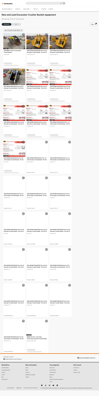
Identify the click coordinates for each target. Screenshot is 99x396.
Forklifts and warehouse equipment (56, 385)
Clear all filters (62, 29)
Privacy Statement (10, 393)
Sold (18, 27)
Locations (51, 9)
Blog (2, 382)
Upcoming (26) (7, 27)
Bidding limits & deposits (30, 380)
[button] (13, 33)
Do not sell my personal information (31, 393)
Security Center (5, 385)
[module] (74, 24)
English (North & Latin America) (13, 364)
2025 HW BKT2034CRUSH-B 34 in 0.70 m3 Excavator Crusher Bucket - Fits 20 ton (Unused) (38, 165)
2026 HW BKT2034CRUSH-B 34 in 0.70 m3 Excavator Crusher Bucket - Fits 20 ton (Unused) (38, 201)
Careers (3, 380)
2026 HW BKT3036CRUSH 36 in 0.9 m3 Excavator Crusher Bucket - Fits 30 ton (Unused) (84, 308)
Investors (3, 378)
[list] (78, 24)
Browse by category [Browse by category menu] (8, 9)
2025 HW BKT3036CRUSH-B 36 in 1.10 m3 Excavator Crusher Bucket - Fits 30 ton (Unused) (84, 129)
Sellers (27, 375)
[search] (22, 93)
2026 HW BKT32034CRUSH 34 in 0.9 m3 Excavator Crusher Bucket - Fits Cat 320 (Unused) (38, 237)
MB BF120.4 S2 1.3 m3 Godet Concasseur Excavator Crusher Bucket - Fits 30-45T (61, 344)
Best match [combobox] (85, 24)
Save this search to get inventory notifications (62, 33)
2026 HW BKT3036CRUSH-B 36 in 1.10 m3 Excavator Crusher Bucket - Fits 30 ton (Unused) (61, 165)
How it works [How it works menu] (27, 9)
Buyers (27, 373)
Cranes (51, 387)
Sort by (84, 22)
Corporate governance (6, 375)
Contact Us (92, 363)
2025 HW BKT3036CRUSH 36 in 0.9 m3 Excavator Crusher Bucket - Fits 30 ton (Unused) (38, 93)
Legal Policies (18, 393)
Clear (22, 96)
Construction (52, 373)
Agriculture (52, 380)
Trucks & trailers (53, 378)
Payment (27, 382)
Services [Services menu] (36, 9)
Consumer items (53, 375)
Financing (44, 9)
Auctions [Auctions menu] (18, 9)
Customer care (76, 373)
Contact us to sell (76, 378)
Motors (51, 382)
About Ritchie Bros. (5, 373)
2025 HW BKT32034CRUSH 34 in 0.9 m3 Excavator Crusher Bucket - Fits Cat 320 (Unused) (61, 58)
